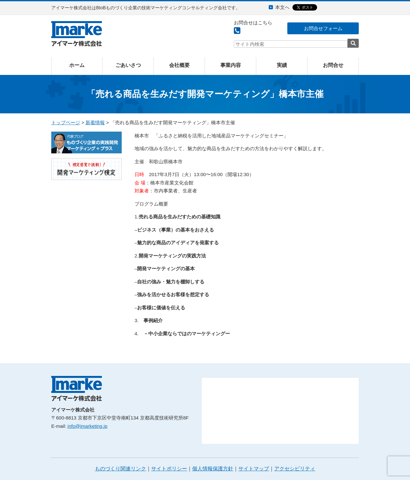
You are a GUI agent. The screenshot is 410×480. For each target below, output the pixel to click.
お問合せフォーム (323, 28)
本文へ (282, 7)
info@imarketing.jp (87, 426)
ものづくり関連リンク (120, 468)
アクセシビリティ (294, 468)
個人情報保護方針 (212, 468)
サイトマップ (253, 468)
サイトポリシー (169, 468)
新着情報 (95, 122)
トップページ (65, 122)
